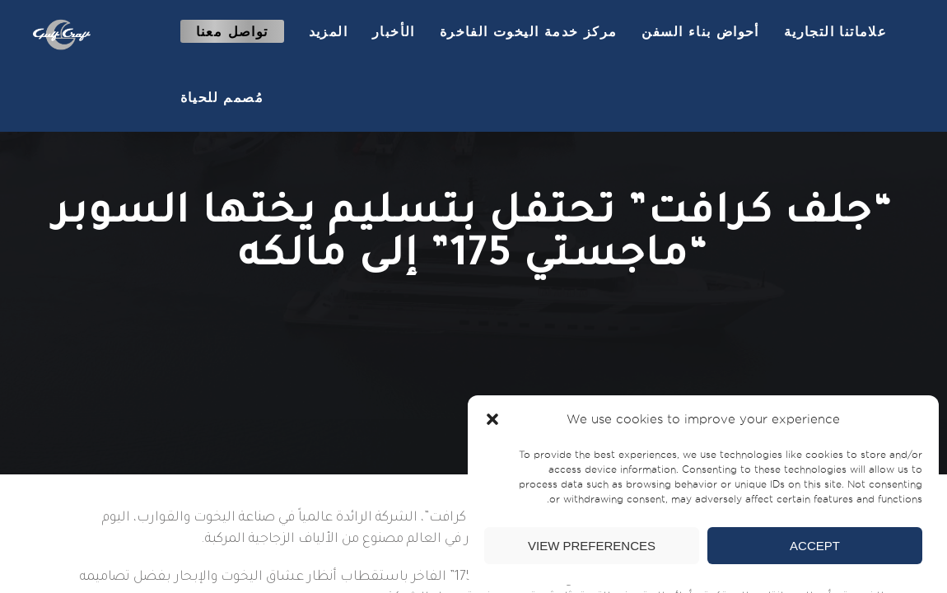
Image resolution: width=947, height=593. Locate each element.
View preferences (591, 546)
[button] (492, 419)
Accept (815, 546)
